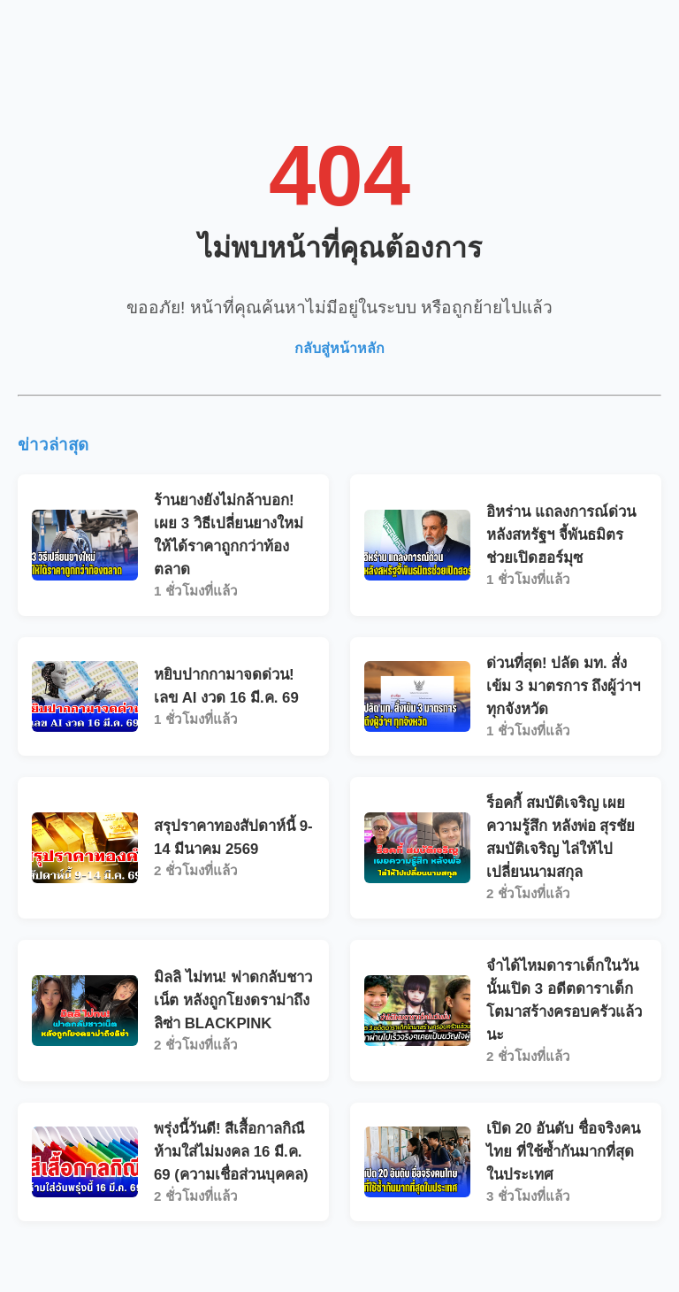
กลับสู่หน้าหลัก (339, 348)
